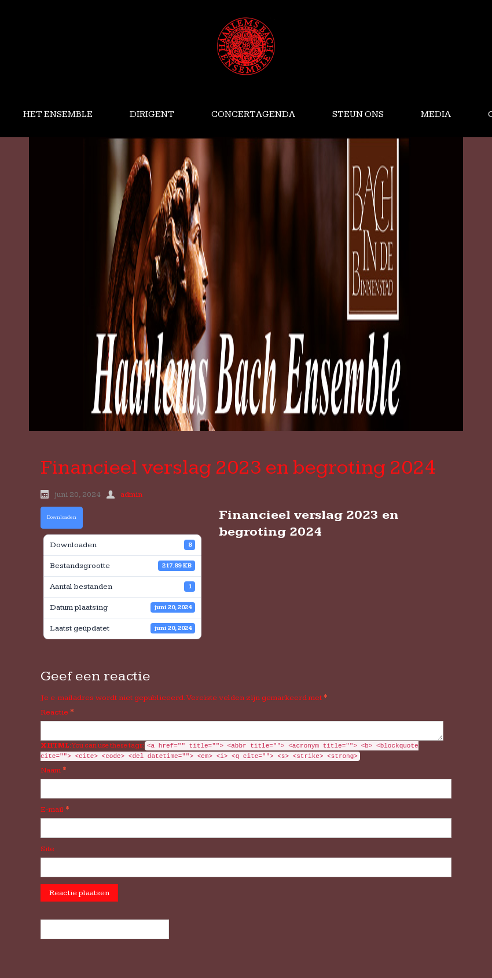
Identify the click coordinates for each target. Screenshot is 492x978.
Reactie (57, 712)
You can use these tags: (229, 751)
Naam (54, 770)
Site (47, 849)
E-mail (55, 809)
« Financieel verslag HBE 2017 (104, 929)
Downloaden (61, 517)
